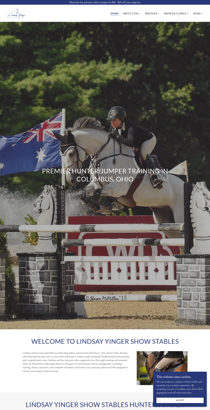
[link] (16, 12)
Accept (180, 400)
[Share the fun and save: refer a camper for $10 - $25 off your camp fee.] (105, 2)
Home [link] (114, 13)
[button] (132, 13)
